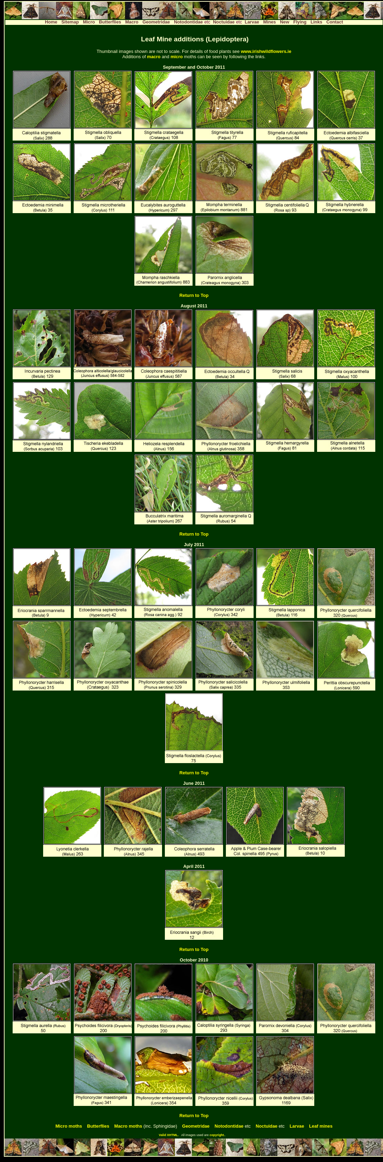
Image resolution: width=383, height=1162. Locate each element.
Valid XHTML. (169, 1135)
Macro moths (128, 1126)
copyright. (217, 1135)
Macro (132, 22)
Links (316, 22)
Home (51, 22)
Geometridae (156, 22)
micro (176, 56)
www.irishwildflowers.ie (266, 51)
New (284, 22)
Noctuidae (224, 22)
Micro (89, 22)
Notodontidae (188, 22)
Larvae (252, 22)
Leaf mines (320, 1126)
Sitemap (70, 22)
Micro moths (68, 1126)
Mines (269, 22)
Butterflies (110, 22)
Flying (300, 22)
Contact (334, 22)
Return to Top (194, 295)
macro (153, 56)
